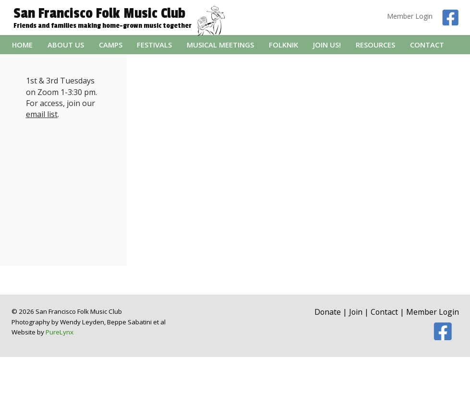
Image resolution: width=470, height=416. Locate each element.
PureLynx (59, 332)
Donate (327, 312)
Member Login (410, 16)
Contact (427, 44)
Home (22, 44)
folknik (283, 44)
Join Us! (327, 44)
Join (355, 312)
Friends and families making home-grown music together (102, 25)
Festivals (154, 44)
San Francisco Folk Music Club (99, 14)
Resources (375, 44)
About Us (66, 44)
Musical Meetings (220, 44)
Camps (110, 44)
